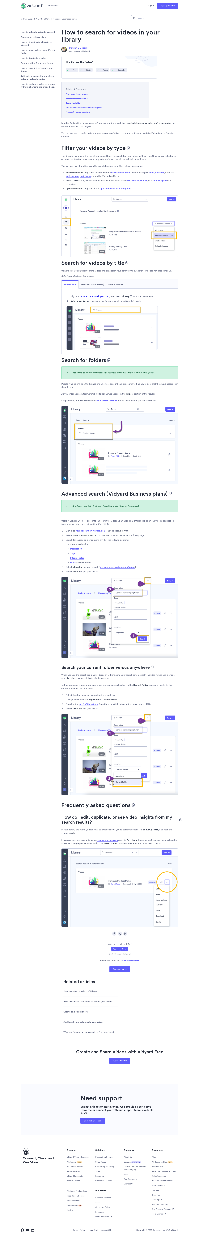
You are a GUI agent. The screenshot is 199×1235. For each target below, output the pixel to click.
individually (133, 180)
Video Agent (160, 180)
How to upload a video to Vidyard (38, 32)
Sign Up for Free (168, 5)
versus (117, 567)
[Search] (154, 18)
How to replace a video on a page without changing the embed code (38, 85)
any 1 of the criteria (88, 704)
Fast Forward (157, 1166)
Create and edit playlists (33, 37)
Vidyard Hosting (74, 1171)
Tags (72, 553)
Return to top (118, 969)
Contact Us (128, 1184)
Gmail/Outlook (115, 284)
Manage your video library (65, 18)
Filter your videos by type (77, 94)
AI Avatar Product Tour (77, 1191)
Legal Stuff (93, 1230)
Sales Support (101, 1162)
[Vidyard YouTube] (27, 1230)
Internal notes (77, 557)
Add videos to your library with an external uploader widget (38, 77)
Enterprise (99, 1212)
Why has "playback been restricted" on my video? (88, 1032)
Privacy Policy (79, 1230)
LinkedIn (125, 934)
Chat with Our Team (92, 1120)
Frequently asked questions (78, 111)
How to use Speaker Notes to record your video (87, 1001)
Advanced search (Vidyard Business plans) (84, 107)
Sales (97, 1171)
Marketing (99, 1176)
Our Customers (130, 1179)
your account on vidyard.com (95, 296)
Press (126, 1174)
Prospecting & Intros (104, 1157)
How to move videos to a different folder (38, 51)
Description (76, 548)
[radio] (115, 949)
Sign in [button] (151, 5)
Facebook (114, 934)
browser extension (120, 172)
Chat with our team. (130, 960)
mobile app (85, 176)
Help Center (53, 5)
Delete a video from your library (37, 63)
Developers (157, 1199)
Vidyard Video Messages (77, 1157)
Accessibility (106, 1230)
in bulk (143, 180)
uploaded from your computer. (115, 188)
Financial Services (103, 1197)
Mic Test (155, 1190)
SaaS (97, 1202)
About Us (128, 1157)
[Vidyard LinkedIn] (32, 1230)
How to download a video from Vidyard (36, 44)
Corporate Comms (103, 1180)
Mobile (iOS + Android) (92, 284)
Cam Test (156, 1195)
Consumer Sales (102, 1207)
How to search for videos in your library (37, 70)
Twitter (120, 934)
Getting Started (45, 19)
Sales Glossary (158, 1185)
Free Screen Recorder (76, 1196)
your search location (106, 400)
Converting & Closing (104, 1166)
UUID (73, 562)
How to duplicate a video (33, 58)
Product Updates (74, 1200)
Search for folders (73, 103)
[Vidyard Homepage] (32, 5)
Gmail (151, 172)
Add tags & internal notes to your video (83, 1022)
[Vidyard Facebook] (22, 1230)
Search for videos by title (77, 98)
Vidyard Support (28, 19)
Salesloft (159, 172)
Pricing (70, 1210)
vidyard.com (70, 284)
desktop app (72, 176)
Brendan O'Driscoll (78, 47)
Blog (154, 1157)
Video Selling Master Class (164, 1171)
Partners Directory (160, 1204)
